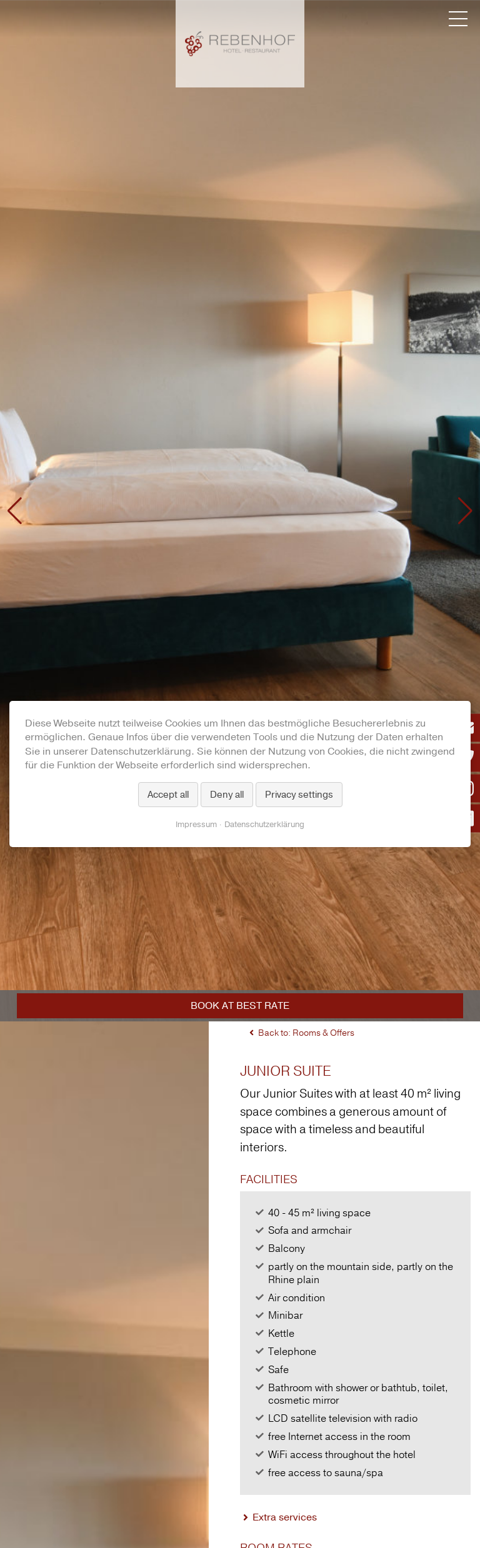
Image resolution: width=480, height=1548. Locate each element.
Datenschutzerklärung (264, 824)
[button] (14, 511)
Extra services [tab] (284, 1517)
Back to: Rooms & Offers (306, 1033)
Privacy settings (299, 794)
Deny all (227, 794)
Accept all (168, 794)
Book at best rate (240, 1006)
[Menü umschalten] (458, 18)
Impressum (196, 824)
